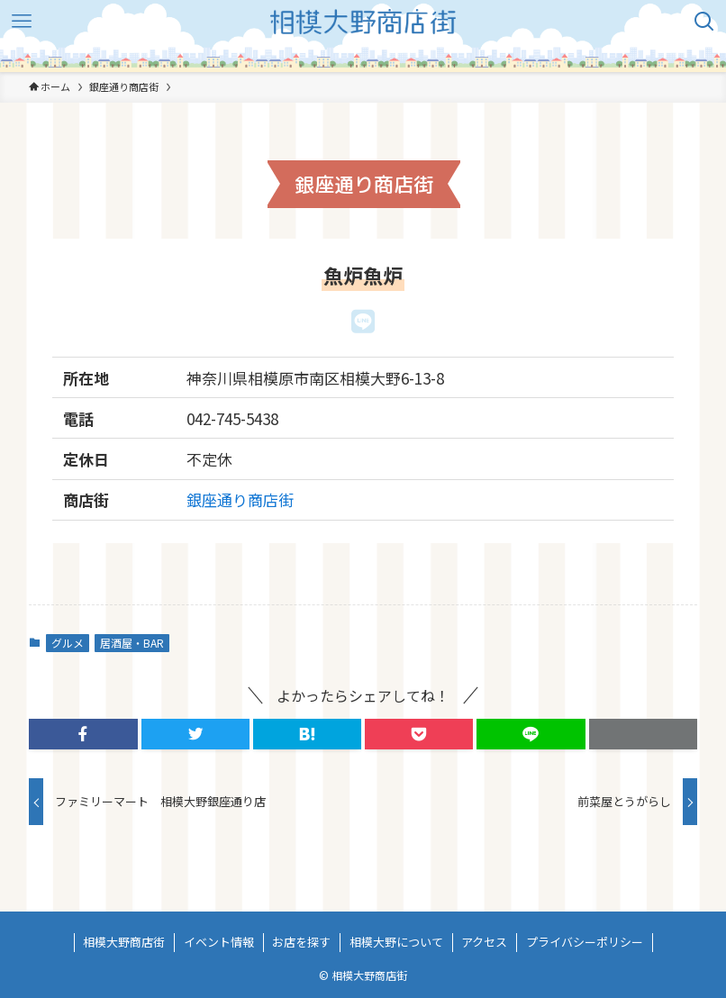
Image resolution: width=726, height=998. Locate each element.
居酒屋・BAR (132, 642)
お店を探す (301, 941)
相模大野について (396, 941)
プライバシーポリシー (584, 941)
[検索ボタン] (704, 21)
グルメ (67, 642)
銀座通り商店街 (240, 499)
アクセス (484, 941)
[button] (83, 734)
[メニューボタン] (21, 21)
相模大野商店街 (124, 941)
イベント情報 (219, 941)
